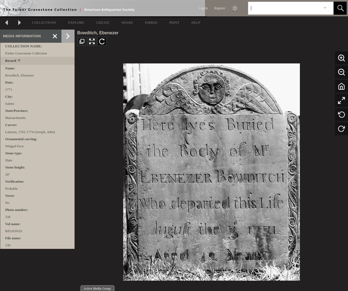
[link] (325, 8)
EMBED (151, 22)
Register (219, 8)
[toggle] (19, 61)
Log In (203, 8)
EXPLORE (76, 22)
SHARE (127, 22)
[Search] (284, 8)
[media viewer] (211, 170)
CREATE (102, 22)
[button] (340, 8)
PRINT (174, 22)
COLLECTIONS (44, 22)
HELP (195, 22)
